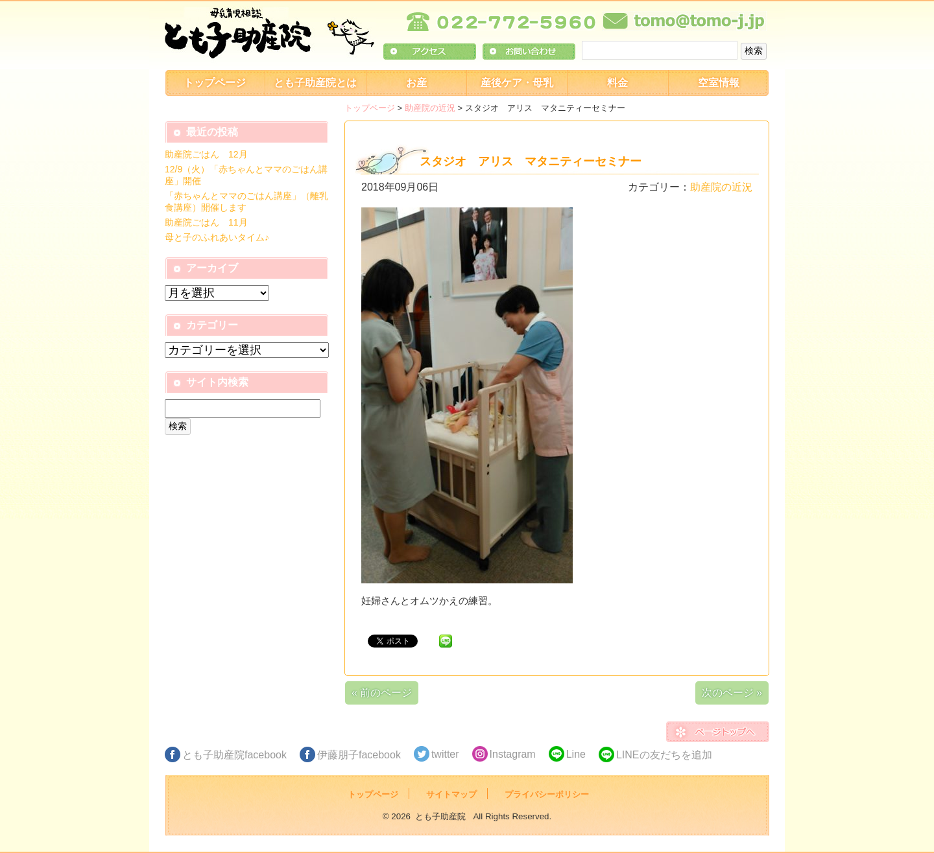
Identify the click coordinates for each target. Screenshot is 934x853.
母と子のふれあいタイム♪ (217, 237)
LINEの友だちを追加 (664, 754)
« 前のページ (382, 692)
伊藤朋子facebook (359, 754)
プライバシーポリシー (547, 794)
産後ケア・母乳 (517, 82)
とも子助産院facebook (234, 754)
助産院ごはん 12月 (206, 154)
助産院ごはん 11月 (206, 222)
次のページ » (732, 692)
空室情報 (718, 82)
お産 (416, 82)
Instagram (513, 754)
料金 (617, 82)
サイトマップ (451, 794)
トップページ (215, 82)
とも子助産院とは (315, 82)
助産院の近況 (430, 108)
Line (576, 754)
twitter (445, 754)
